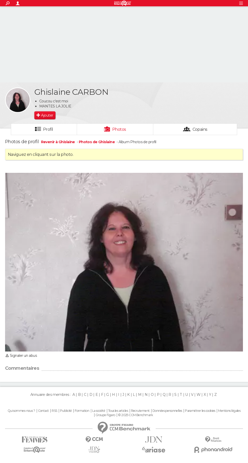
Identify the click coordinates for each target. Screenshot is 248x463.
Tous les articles (118, 411)
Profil (48, 129)
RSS (54, 411)
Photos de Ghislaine (97, 142)
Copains (200, 129)
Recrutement (140, 411)
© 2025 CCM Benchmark (135, 415)
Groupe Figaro (105, 415)
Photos (119, 129)
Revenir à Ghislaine (58, 142)
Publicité (66, 411)
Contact (43, 411)
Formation (82, 411)
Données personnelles (167, 411)
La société (98, 411)
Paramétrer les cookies (200, 411)
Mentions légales (229, 411)
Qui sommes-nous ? (21, 411)
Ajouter (47, 115)
